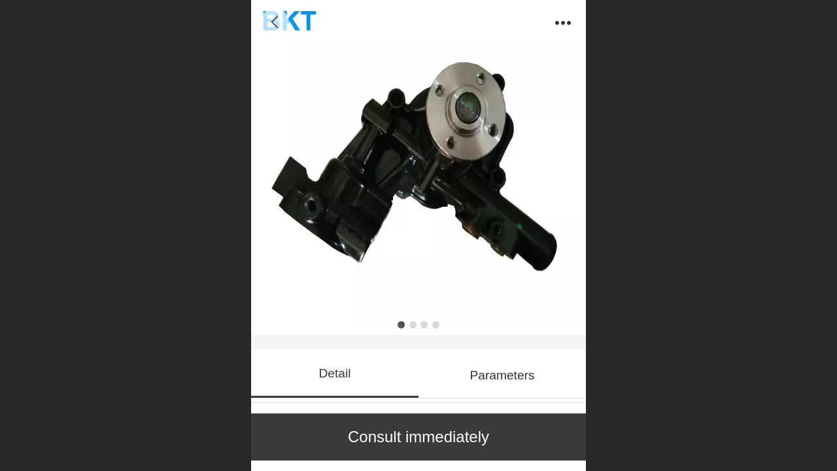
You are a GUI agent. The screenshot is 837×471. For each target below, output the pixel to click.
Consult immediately (418, 436)
